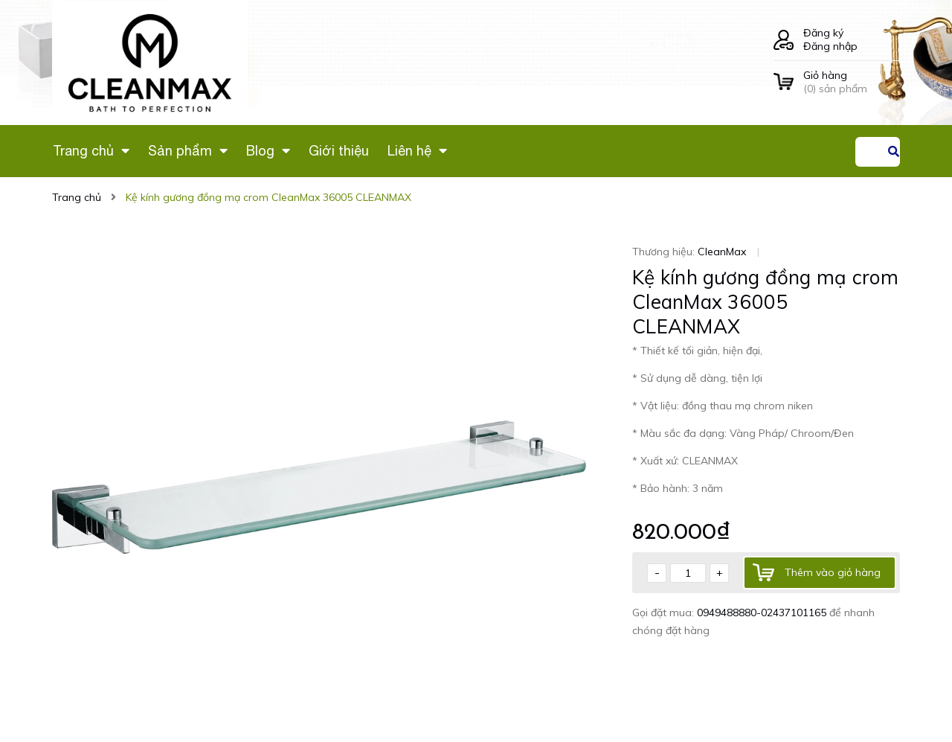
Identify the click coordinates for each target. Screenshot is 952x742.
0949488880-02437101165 (763, 612)
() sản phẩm (851, 81)
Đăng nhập (830, 46)
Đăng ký (823, 32)
